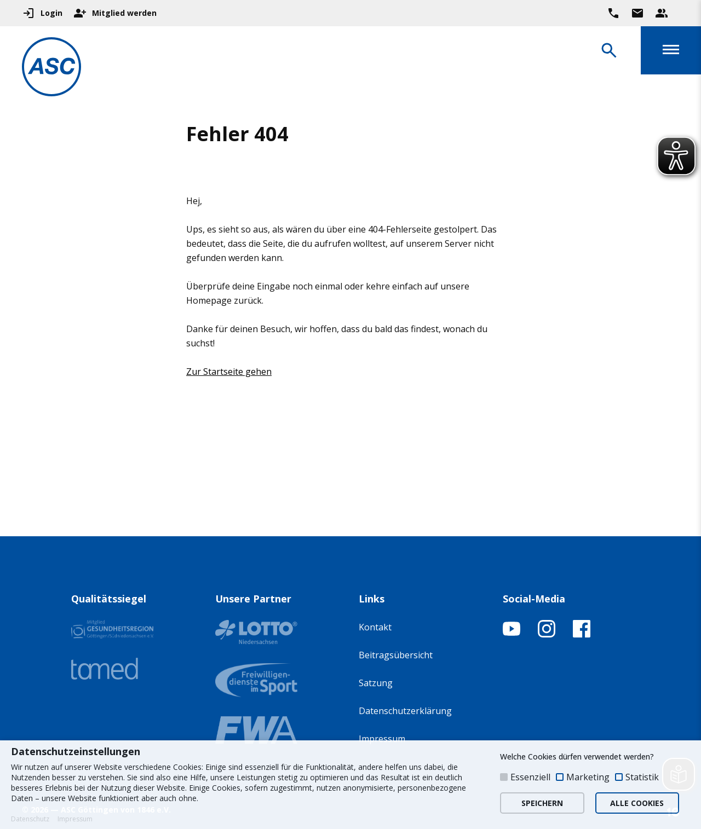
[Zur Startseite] (51, 68)
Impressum (382, 739)
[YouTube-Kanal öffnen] (511, 634)
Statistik (642, 777)
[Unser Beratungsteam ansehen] (661, 13)
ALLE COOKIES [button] (637, 803)
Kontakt (375, 627)
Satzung (376, 683)
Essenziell (530, 777)
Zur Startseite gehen (229, 372)
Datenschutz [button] (30, 819)
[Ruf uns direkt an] (613, 13)
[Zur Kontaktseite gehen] (637, 13)
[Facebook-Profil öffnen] (581, 634)
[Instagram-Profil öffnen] (546, 634)
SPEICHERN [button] (542, 803)
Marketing (588, 777)
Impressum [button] (75, 819)
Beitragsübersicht (396, 655)
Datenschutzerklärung (405, 711)
